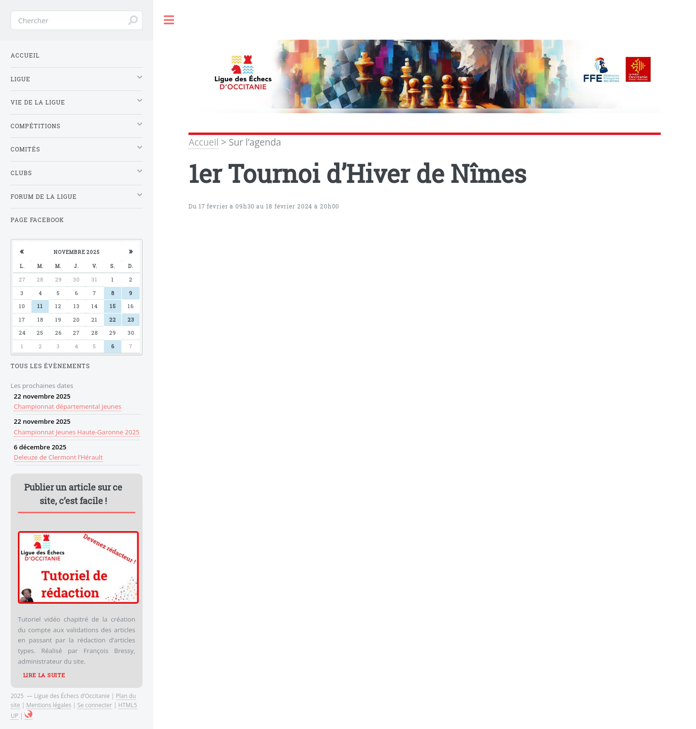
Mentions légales (48, 705)
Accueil (203, 142)
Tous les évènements (50, 366)
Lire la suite (44, 675)
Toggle (169, 20)
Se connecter (94, 705)
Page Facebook (37, 219)
